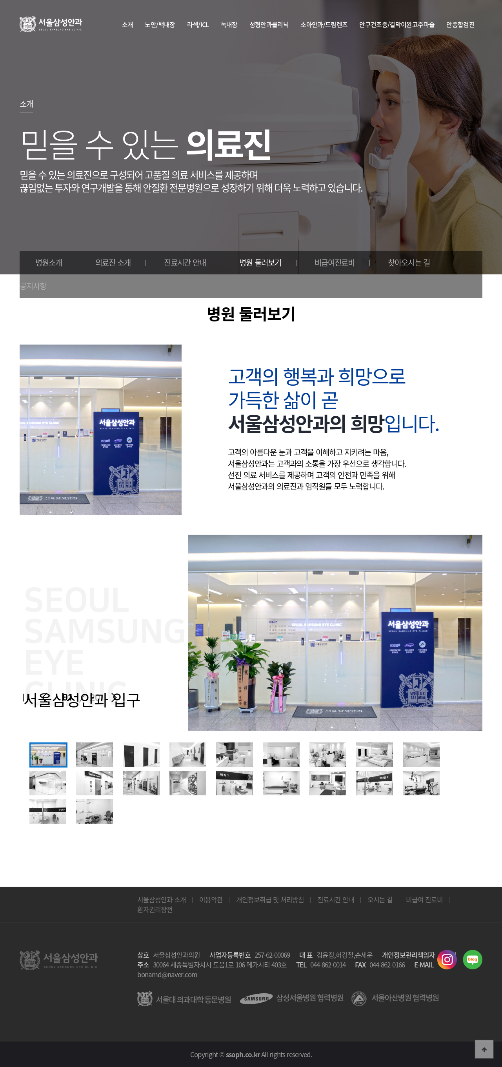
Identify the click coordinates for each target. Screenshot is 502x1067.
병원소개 (48, 262)
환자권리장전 (155, 909)
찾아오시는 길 (409, 262)
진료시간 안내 (185, 262)
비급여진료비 (335, 262)
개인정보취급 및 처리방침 (270, 899)
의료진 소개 (113, 262)
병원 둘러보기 (260, 262)
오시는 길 (380, 899)
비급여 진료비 (424, 899)
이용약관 (211, 899)
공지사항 (33, 286)
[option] (47, 754)
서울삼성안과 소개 (161, 899)
